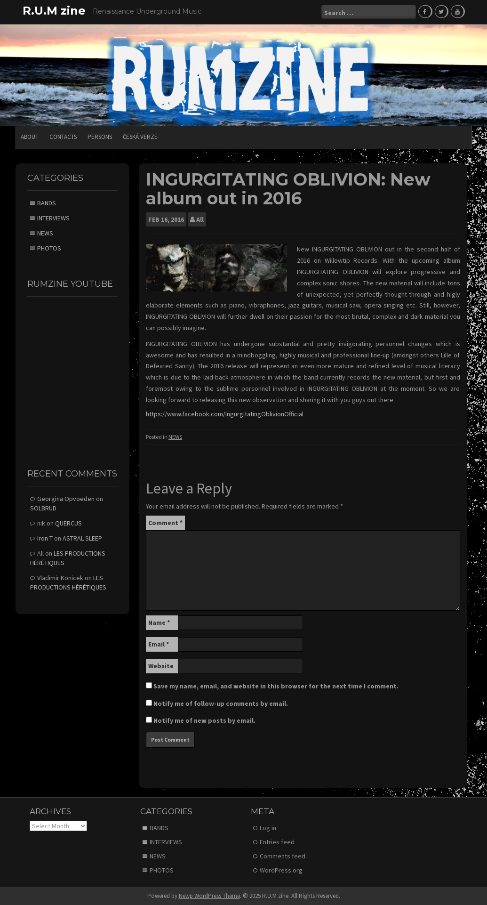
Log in (268, 828)
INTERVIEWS (53, 218)
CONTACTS (63, 137)
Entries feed (277, 842)
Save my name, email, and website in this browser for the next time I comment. (276, 686)
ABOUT (30, 137)
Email (158, 644)
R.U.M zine (54, 10)
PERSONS (100, 137)
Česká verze (140, 137)
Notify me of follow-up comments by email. (220, 703)
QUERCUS (68, 523)
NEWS (175, 436)
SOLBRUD (43, 508)
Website (161, 666)
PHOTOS (49, 248)
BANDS (46, 203)
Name (159, 622)
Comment (165, 522)
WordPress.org (281, 870)
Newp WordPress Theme (209, 896)
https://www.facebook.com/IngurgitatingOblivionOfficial (224, 414)
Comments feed (282, 856)
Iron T (45, 538)
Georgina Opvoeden (66, 498)
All (200, 219)
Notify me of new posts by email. (204, 720)
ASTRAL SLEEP (82, 538)
